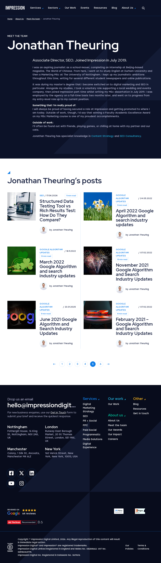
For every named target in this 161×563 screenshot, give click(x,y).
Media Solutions (92, 439)
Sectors (53, 7)
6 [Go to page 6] (100, 379)
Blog (115, 7)
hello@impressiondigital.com (48, 405)
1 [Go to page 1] (62, 379)
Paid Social (90, 430)
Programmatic (91, 434)
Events (85, 7)
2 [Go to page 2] (69, 379)
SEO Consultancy (130, 136)
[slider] (29, 510)
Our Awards (115, 429)
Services (36, 7)
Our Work (71, 7)
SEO (42, 211)
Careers (113, 439)
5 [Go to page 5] (93, 379)
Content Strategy (102, 136)
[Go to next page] (108, 379)
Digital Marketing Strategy (89, 408)
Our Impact (115, 434)
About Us (128, 7)
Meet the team (33, 19)
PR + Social (90, 420)
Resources (101, 7)
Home (9, 19)
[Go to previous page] (54, 379)
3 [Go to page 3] (77, 379)
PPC (85, 425)
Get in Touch (58, 412)
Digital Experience (90, 445)
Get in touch (141, 413)
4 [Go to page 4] (85, 379)
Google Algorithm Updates (122, 213)
